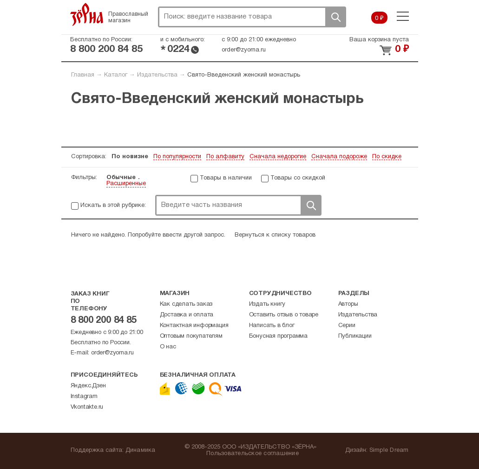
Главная (82, 75)
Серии (346, 325)
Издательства (157, 75)
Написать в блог (272, 325)
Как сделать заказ (186, 304)
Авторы (348, 304)
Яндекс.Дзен (88, 386)
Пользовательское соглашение (252, 453)
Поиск (335, 16)
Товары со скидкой (297, 178)
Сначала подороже (339, 157)
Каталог (115, 75)
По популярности (177, 157)
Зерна (87, 14)
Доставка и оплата (187, 315)
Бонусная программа (278, 336)
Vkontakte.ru (87, 407)
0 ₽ (379, 18)
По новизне (130, 157)
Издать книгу (267, 304)
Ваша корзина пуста (379, 40)
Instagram (84, 396)
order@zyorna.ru (244, 50)
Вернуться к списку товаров (275, 235)
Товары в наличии (226, 178)
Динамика (140, 450)
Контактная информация (194, 325)
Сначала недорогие (277, 157)
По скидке (386, 157)
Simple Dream (389, 450)
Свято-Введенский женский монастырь (243, 75)
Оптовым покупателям (191, 336)
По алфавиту (225, 157)
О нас (168, 347)
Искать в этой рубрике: (113, 205)
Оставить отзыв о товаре (283, 315)
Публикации (355, 336)
